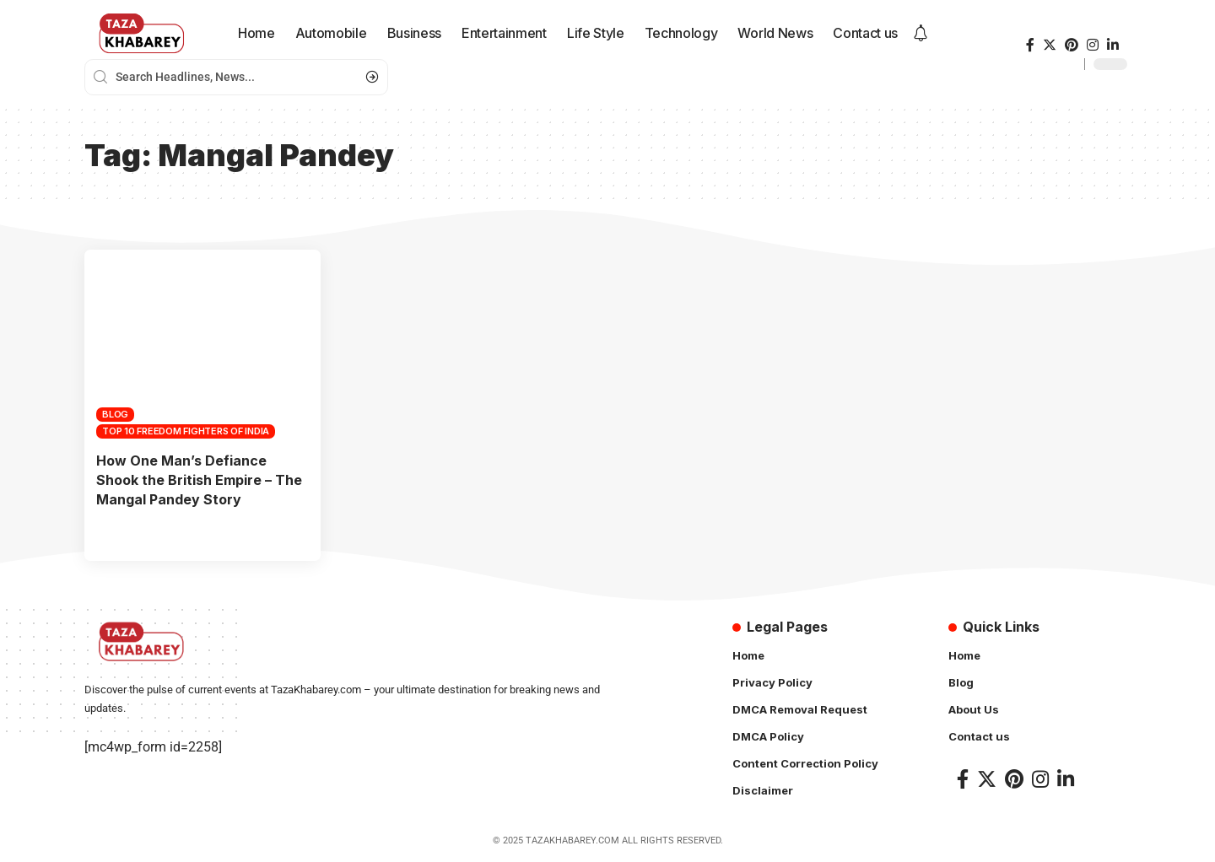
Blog (115, 414)
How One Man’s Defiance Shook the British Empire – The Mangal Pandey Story (199, 480)
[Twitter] (1050, 45)
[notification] (920, 33)
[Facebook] (1030, 45)
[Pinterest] (1072, 45)
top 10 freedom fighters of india (185, 431)
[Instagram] (1093, 45)
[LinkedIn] (1113, 45)
